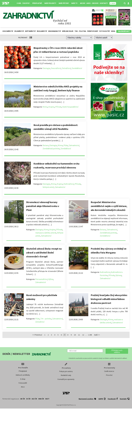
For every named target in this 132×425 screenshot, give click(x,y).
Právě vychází (92, 31)
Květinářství (30, 31)
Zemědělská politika (51, 148)
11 (79, 335)
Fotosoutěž (104, 31)
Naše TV (75, 3)
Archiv (82, 3)
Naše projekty (50, 3)
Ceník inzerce (109, 371)
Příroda (58, 107)
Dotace (46, 145)
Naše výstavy (64, 3)
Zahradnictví (74, 145)
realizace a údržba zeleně (45, 232)
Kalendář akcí (123, 31)
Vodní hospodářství (70, 107)
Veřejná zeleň (67, 31)
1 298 (90, 335)
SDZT (47, 399)
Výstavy (119, 275)
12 (83, 335)
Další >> (97, 335)
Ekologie (46, 68)
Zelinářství (19, 31)
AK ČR (22, 399)
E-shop (22, 379)
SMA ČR (41, 399)
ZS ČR (28, 399)
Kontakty (104, 3)
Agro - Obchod (92, 3)
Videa (113, 31)
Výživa (50, 279)
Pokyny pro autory (66, 371)
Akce (23, 387)
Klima (45, 107)
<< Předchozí (37, 335)
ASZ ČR (34, 399)
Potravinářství (41, 279)
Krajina (51, 107)
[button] (116, 351)
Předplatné (37, 3)
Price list (109, 375)
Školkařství (42, 31)
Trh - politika (80, 31)
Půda (66, 145)
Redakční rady (66, 375)
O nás (19, 3)
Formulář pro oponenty (66, 379)
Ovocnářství (7, 31)
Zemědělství (77, 68)
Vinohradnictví (54, 31)
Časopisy (26, 3)
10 (75, 335)
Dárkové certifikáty (23, 375)
